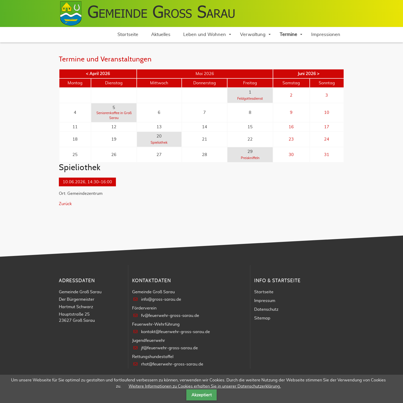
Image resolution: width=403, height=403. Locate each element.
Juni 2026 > (308, 74)
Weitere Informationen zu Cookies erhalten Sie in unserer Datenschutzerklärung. (205, 386)
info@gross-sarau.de (161, 299)
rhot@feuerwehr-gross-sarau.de (172, 364)
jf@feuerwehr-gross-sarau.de (169, 348)
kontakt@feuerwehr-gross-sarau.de (175, 332)
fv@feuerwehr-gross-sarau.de (170, 316)
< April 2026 (98, 74)
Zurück (65, 204)
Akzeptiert (201, 395)
